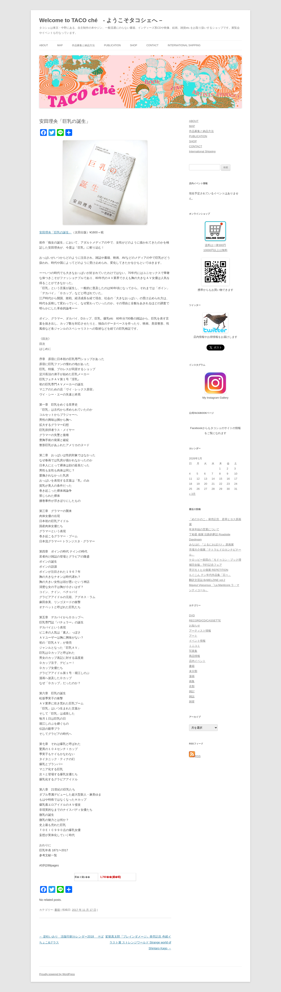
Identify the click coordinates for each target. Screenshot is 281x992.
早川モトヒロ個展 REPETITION (208, 569)
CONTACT (152, 45)
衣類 (192, 686)
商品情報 (194, 656)
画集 (192, 681)
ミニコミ (194, 645)
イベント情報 (197, 640)
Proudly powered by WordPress (57, 974)
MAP (60, 45)
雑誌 (192, 696)
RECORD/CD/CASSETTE (205, 620)
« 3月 (192, 493)
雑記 (192, 691)
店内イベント (197, 661)
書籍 (57, 909)
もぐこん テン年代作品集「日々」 (210, 575)
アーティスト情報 (200, 630)
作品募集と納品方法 (83, 45)
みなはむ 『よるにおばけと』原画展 (211, 544)
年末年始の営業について (204, 529)
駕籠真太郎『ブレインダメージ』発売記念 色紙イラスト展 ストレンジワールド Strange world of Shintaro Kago (138, 942)
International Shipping (184, 45)
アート (193, 635)
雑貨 (192, 701)
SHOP (133, 45)
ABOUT (43, 45)
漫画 (192, 676)
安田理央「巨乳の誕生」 (55, 232)
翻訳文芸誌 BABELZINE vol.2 (207, 580)
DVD (192, 615)
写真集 (193, 650)
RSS (195, 756)
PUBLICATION (112, 45)
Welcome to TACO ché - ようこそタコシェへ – (100, 20)
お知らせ (194, 625)
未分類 (193, 671)
